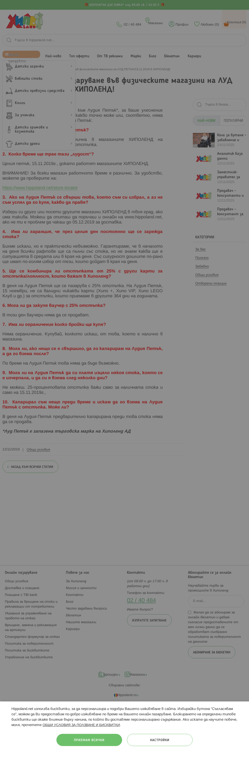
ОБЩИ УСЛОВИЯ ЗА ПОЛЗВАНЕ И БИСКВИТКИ (81, 725)
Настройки (159, 740)
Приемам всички (89, 740)
